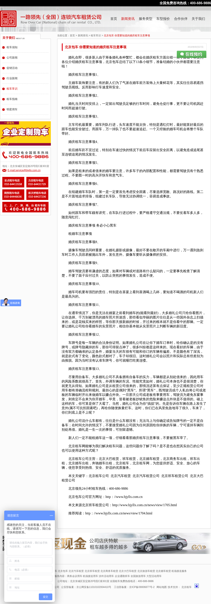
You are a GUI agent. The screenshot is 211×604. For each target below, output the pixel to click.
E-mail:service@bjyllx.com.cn (24, 170)
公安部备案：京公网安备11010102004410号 (86, 587)
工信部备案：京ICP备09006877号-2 (134, 587)
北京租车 (186, 587)
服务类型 (145, 18)
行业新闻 (12, 78)
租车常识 (96, 35)
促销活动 (12, 68)
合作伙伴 (181, 18)
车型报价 (163, 18)
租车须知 (12, 47)
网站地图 (162, 587)
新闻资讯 (128, 18)
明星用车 (12, 109)
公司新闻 (12, 57)
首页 (113, 18)
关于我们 (198, 18)
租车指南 (12, 99)
